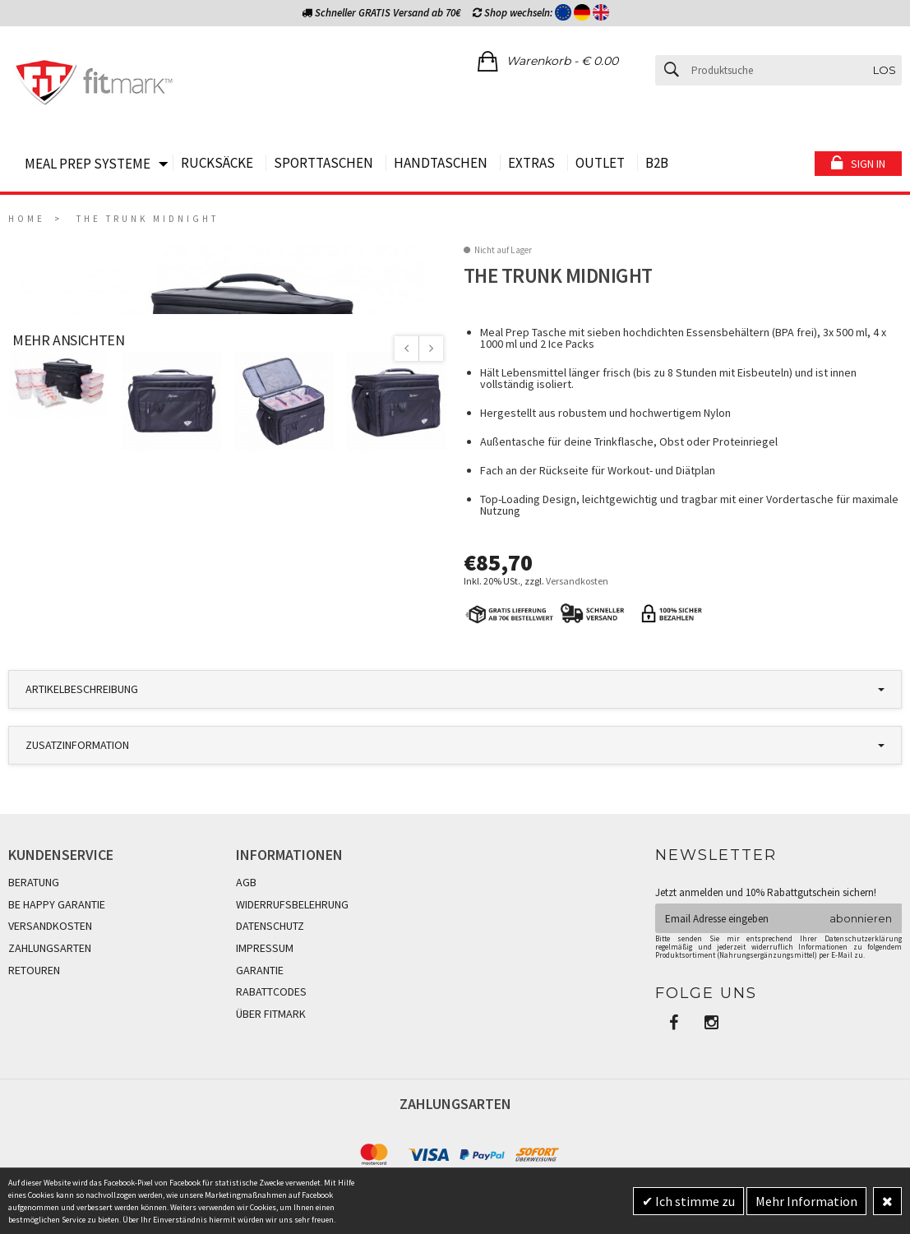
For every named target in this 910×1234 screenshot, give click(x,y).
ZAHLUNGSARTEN (49, 983)
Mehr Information (806, 1201)
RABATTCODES (271, 1026)
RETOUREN (34, 1005)
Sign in (868, 163)
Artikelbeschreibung (81, 725)
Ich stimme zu (694, 1201)
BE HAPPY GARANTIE (56, 939)
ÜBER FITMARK (271, 1049)
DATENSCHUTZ (270, 961)
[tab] (455, 725)
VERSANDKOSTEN (50, 961)
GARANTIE (260, 1005)
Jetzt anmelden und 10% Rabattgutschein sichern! (765, 928)
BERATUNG (33, 918)
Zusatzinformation (77, 781)
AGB (246, 918)
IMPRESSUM (264, 983)
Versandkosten (577, 581)
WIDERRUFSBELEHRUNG (292, 939)
